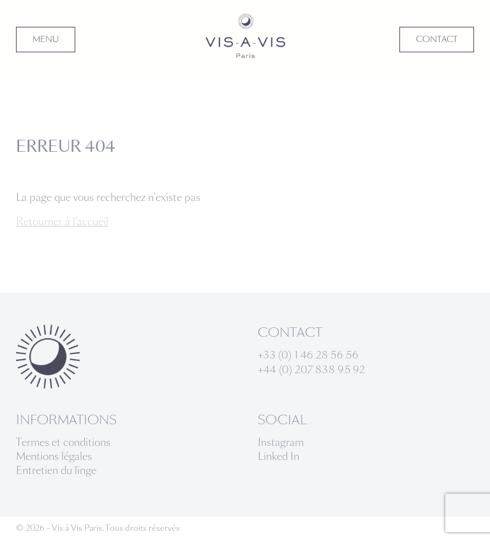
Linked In (278, 456)
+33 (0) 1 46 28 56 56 (308, 355)
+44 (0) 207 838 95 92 (311, 369)
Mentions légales (54, 456)
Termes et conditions (63, 442)
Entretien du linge (56, 470)
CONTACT (436, 39)
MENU (46, 39)
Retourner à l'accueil (62, 221)
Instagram (281, 442)
